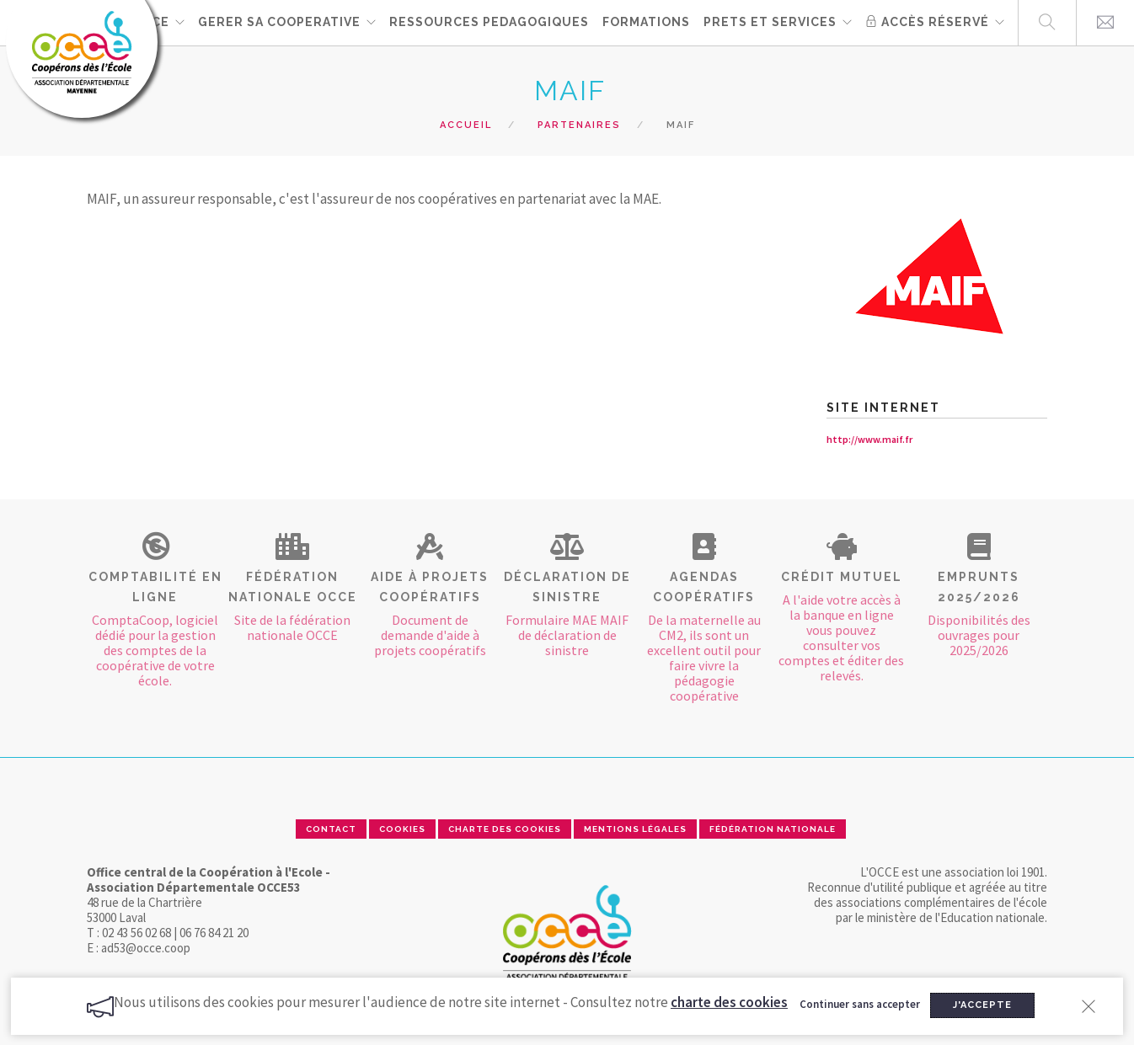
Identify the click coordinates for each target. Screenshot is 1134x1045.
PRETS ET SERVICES (770, 22)
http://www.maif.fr (869, 439)
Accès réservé (927, 22)
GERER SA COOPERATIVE (279, 22)
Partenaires (579, 125)
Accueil (466, 125)
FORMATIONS (646, 22)
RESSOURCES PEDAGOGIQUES (489, 22)
